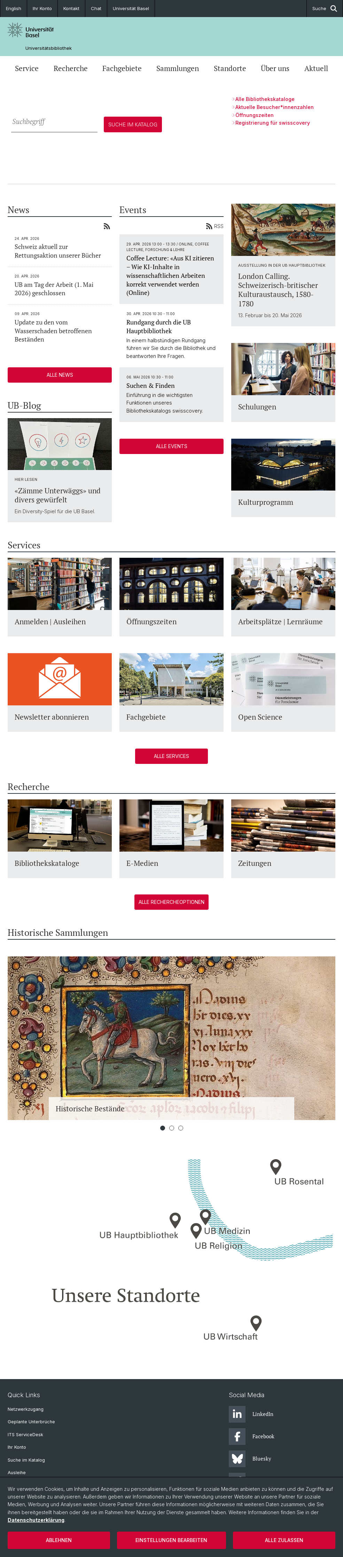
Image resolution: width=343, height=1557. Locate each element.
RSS (215, 225)
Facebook (251, 1436)
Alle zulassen (284, 1540)
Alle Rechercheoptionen (171, 902)
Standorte (230, 68)
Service (27, 68)
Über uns (275, 68)
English (13, 8)
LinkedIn (251, 1414)
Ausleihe (17, 1472)
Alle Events (171, 446)
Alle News (60, 375)
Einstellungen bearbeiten (171, 1540)
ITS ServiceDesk (25, 1434)
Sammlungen (177, 68)
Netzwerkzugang (26, 1409)
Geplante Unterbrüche (31, 1421)
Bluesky (250, 1458)
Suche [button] (324, 8)
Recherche (71, 68)
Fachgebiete (122, 68)
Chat (96, 8)
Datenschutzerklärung (36, 1520)
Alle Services (171, 756)
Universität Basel (131, 8)
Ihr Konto (42, 8)
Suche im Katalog (26, 1460)
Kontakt (71, 8)
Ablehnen (59, 1540)
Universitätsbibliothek (48, 48)
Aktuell (316, 68)
